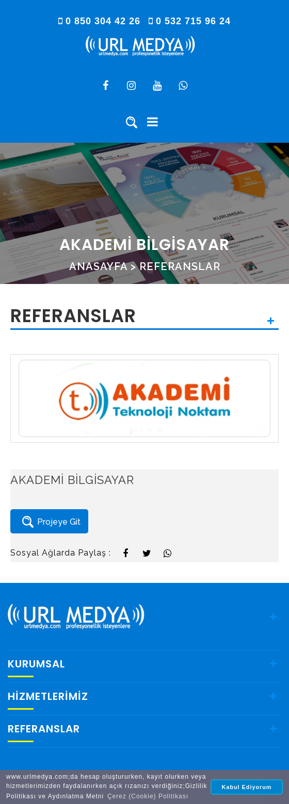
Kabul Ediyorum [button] (247, 787)
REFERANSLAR (179, 266)
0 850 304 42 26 (100, 21)
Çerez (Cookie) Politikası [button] (147, 796)
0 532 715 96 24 (190, 21)
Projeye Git (49, 522)
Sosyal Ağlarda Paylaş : (60, 553)
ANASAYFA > (102, 266)
